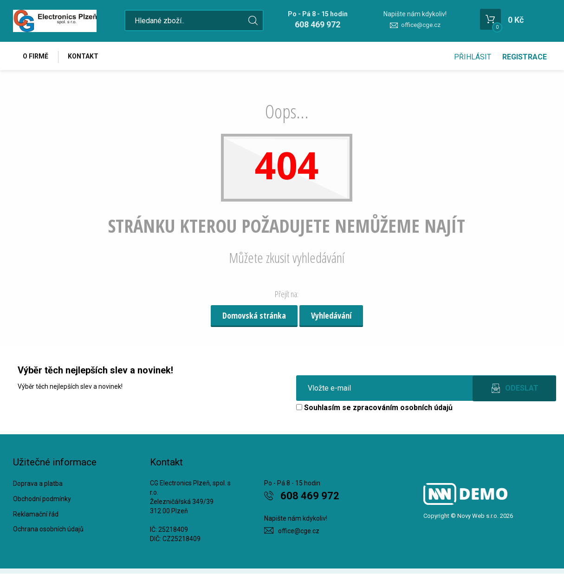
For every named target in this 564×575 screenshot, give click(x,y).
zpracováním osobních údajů (403, 409)
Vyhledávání (331, 316)
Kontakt (85, 56)
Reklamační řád (35, 515)
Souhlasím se (374, 409)
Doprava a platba (38, 485)
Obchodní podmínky (42, 499)
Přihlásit (472, 56)
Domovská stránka (254, 316)
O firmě (36, 56)
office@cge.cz (421, 24)
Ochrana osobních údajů (48, 530)
